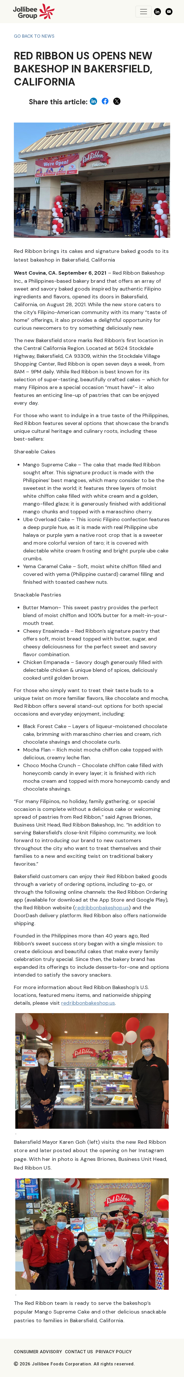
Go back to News (34, 36)
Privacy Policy (113, 1351)
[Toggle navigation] (143, 11)
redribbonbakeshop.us (102, 907)
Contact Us (79, 1351)
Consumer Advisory (38, 1351)
